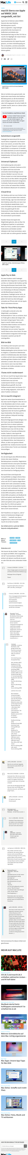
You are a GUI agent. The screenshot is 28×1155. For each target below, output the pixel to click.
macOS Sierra (14, 542)
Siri (19, 540)
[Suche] (23, 2)
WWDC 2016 (13, 540)
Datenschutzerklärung (7, 131)
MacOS (12, 538)
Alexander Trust (10, 55)
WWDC (18, 538)
